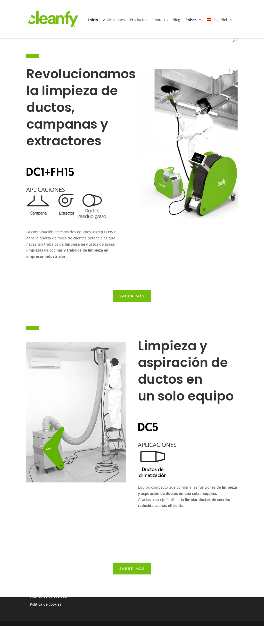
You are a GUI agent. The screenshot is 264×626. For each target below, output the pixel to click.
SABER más (132, 296)
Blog (176, 19)
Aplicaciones (114, 19)
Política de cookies (45, 604)
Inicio (93, 19)
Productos (138, 19)
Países (193, 19)
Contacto (160, 19)
